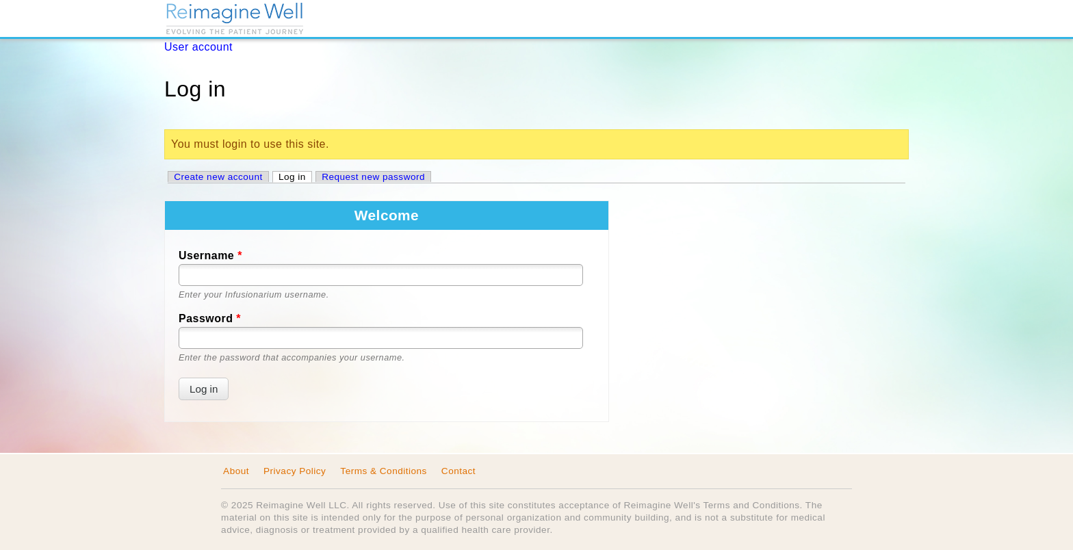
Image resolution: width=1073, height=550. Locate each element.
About (236, 471)
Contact (458, 471)
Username (210, 255)
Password (210, 318)
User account (198, 47)
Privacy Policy (294, 471)
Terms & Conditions (383, 471)
